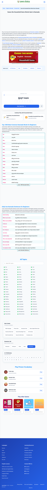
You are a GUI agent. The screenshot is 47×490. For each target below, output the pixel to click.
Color (20, 272)
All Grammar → (31, 346)
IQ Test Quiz (30, 331)
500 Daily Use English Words (7, 468)
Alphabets (32, 68)
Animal (33, 281)
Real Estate (34, 309)
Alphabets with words (28, 450)
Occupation (21, 306)
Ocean (20, 274)
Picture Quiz (16, 328)
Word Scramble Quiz (9, 335)
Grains (33, 284)
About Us (30, 487)
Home (4, 8)
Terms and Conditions (28, 484)
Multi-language (8, 328)
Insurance (34, 301)
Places (20, 284)
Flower (33, 279)
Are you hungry (6, 241)
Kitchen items (21, 314)
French (3, 455)
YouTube (26, 471)
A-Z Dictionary (13, 68)
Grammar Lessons (28, 455)
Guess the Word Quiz (20, 335)
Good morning (6, 214)
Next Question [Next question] (21, 106)
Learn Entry (4, 485)
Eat (3, 134)
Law (33, 267)
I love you (5, 226)
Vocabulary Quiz (29, 335)
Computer (7, 294)
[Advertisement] (23, 22)
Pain (4, 152)
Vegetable (21, 301)
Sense (4, 161)
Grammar (39, 68)
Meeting (34, 291)
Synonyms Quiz (24, 328)
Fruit (6, 274)
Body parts (7, 306)
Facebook (26, 466)
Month (33, 272)
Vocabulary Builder (28, 452)
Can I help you (6, 229)
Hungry (4, 182)
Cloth (33, 274)
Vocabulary (25, 68)
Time (20, 269)
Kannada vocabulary (34, 32)
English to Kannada (9, 8)
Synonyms (7, 346)
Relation (34, 299)
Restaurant (34, 306)
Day (6, 267)
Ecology (20, 291)
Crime (20, 277)
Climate (20, 289)
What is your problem (7, 220)
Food (33, 269)
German (3, 448)
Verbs (20, 346)
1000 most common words (7, 466)
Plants (6, 281)
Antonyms (14, 346)
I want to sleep (6, 235)
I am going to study (7, 247)
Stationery (7, 304)
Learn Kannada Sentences (23, 250)
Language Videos (5, 473)
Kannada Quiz (16, 8)
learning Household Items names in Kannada (27, 37)
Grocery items (35, 314)
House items (7, 314)
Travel (6, 286)
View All (3, 459)
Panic (4, 170)
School (6, 284)
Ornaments (34, 304)
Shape (6, 277)
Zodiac (20, 279)
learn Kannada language (8, 43)
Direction (7, 301)
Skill (4, 167)
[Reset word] (41, 106)
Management (21, 311)
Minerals (20, 294)
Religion (7, 296)
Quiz (19, 68)
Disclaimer (36, 484)
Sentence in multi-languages (7, 471)
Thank (4, 173)
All (3, 137)
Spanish (3, 452)
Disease (6, 289)
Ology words (7, 311)
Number (20, 281)
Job (19, 267)
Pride (4, 158)
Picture (20, 299)
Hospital (20, 296)
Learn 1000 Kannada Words (23, 184)
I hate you (5, 223)
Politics (33, 294)
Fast (4, 146)
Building (7, 299)
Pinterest (26, 473)
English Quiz (4, 475)
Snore (4, 143)
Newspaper (21, 309)
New (4, 140)
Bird (6, 272)
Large (4, 164)
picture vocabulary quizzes (28, 40)
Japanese (4, 457)
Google (33, 286)
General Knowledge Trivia (21, 331)
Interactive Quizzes (28, 457)
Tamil (3, 450)
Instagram (26, 468)
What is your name (7, 217)
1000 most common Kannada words (15, 47)
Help (4, 149)
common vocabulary (16, 44)
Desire (4, 176)
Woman (4, 179)
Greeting (34, 296)
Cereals (6, 291)
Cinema (20, 286)
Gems (6, 269)
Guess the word (5, 478)
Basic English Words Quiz (34, 328)
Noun (25, 346)
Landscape (21, 304)
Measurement (35, 311)
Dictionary (26, 459)
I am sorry (5, 232)
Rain (4, 155)
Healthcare (7, 309)
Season (6, 279)
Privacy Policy (19, 484)
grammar (39, 43)
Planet (33, 277)
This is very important (7, 238)
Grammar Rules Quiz (9, 331)
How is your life (6, 244)
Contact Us (42, 484)
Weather (34, 289)
